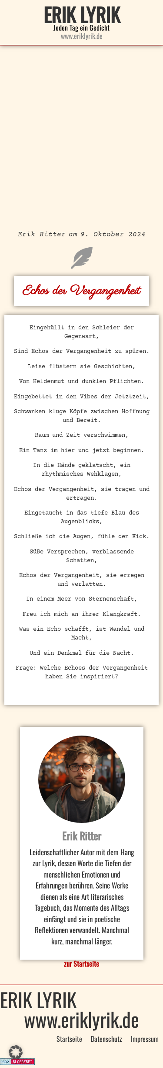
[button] (15, 1052)
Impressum (145, 1038)
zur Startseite (81, 963)
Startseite (69, 1038)
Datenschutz (106, 1038)
